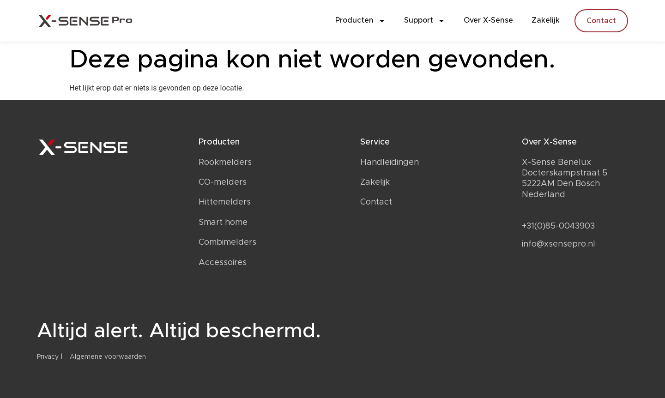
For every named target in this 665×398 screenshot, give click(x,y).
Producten (360, 20)
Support (424, 20)
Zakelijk (546, 20)
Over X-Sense (488, 20)
